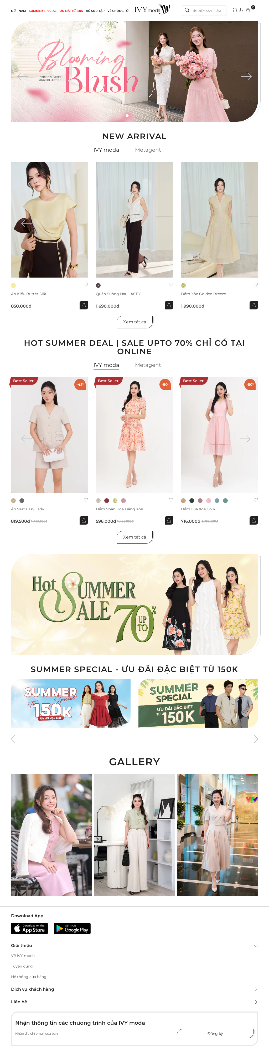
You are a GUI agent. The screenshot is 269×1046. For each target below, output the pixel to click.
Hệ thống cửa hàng (28, 976)
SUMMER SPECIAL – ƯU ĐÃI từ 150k (56, 11)
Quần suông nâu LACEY (118, 294)
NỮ (13, 11)
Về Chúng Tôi (118, 11)
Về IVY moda (23, 955)
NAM (22, 11)
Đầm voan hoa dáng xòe (119, 509)
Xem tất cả (134, 321)
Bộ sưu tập (95, 11)
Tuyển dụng (22, 966)
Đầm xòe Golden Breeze (203, 294)
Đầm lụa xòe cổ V (198, 509)
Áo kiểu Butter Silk (28, 294)
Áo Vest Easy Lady (27, 509)
